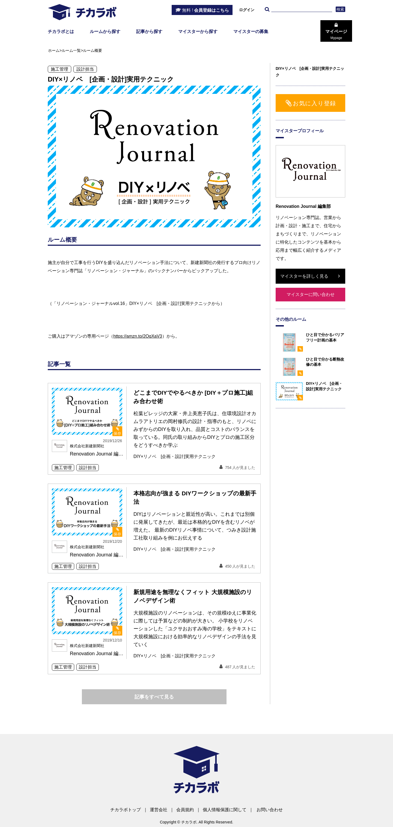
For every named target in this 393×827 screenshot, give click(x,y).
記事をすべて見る (154, 697)
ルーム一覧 (71, 50)
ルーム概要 (92, 50)
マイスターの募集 (250, 31)
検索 (340, 9)
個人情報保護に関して (224, 809)
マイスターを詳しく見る (304, 276)
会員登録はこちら (205, 10)
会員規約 (185, 809)
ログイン (246, 10)
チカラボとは (61, 31)
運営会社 (158, 809)
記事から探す (149, 31)
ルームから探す (105, 31)
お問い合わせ (270, 809)
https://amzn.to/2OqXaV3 (137, 336)
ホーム (53, 50)
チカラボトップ (125, 809)
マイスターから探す (198, 31)
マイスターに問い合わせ (311, 294)
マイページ (336, 34)
